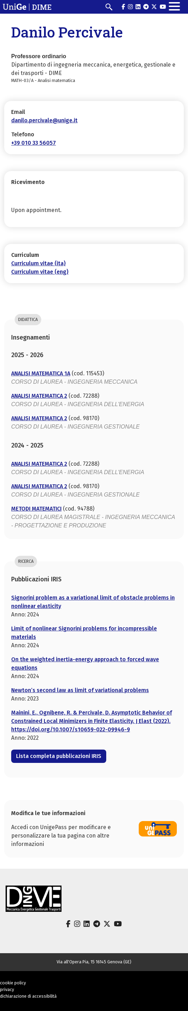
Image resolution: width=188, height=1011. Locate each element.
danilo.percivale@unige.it (44, 120)
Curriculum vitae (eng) (39, 271)
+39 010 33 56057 (33, 142)
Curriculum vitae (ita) (38, 263)
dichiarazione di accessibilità (28, 996)
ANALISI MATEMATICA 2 (39, 395)
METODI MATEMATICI (36, 508)
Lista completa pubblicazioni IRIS (58, 756)
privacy (7, 989)
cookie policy (13, 982)
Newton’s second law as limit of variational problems (80, 690)
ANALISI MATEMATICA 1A (40, 373)
